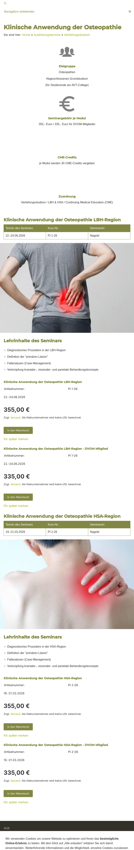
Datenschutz (12, 837)
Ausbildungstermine (47, 35)
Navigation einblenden (19, 11)
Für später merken (16, 439)
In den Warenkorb (18, 430)
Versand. (15, 417)
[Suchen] (67, 3)
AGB (6, 828)
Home (26, 35)
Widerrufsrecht (14, 833)
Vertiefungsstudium (77, 35)
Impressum (11, 842)
